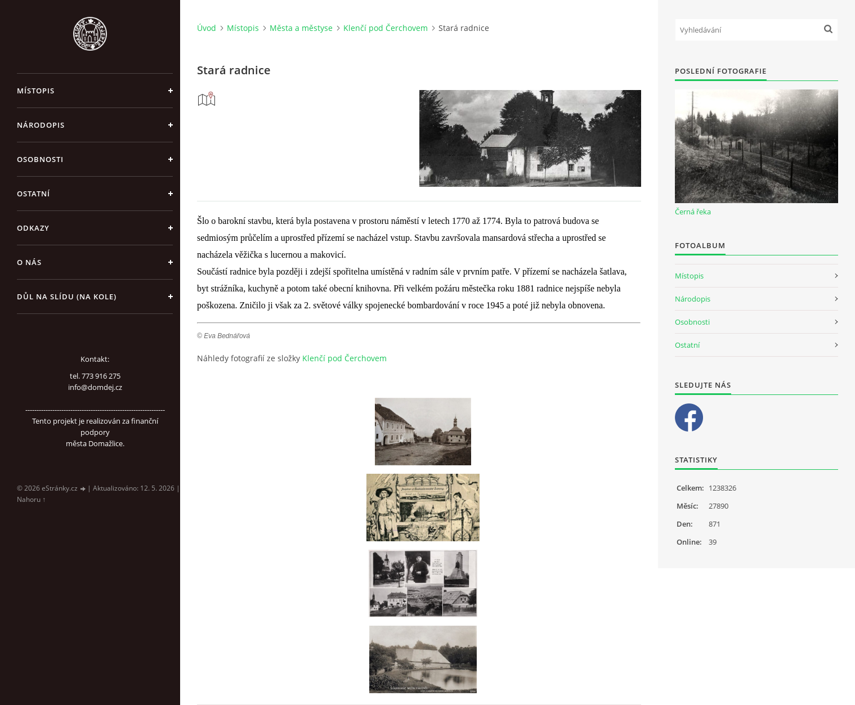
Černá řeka (693, 211)
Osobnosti (40, 159)
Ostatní (33, 193)
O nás (29, 262)
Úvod (206, 28)
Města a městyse (301, 28)
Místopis (36, 91)
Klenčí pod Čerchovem (385, 28)
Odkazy (33, 228)
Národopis (41, 125)
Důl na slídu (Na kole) (67, 296)
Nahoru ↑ (31, 499)
